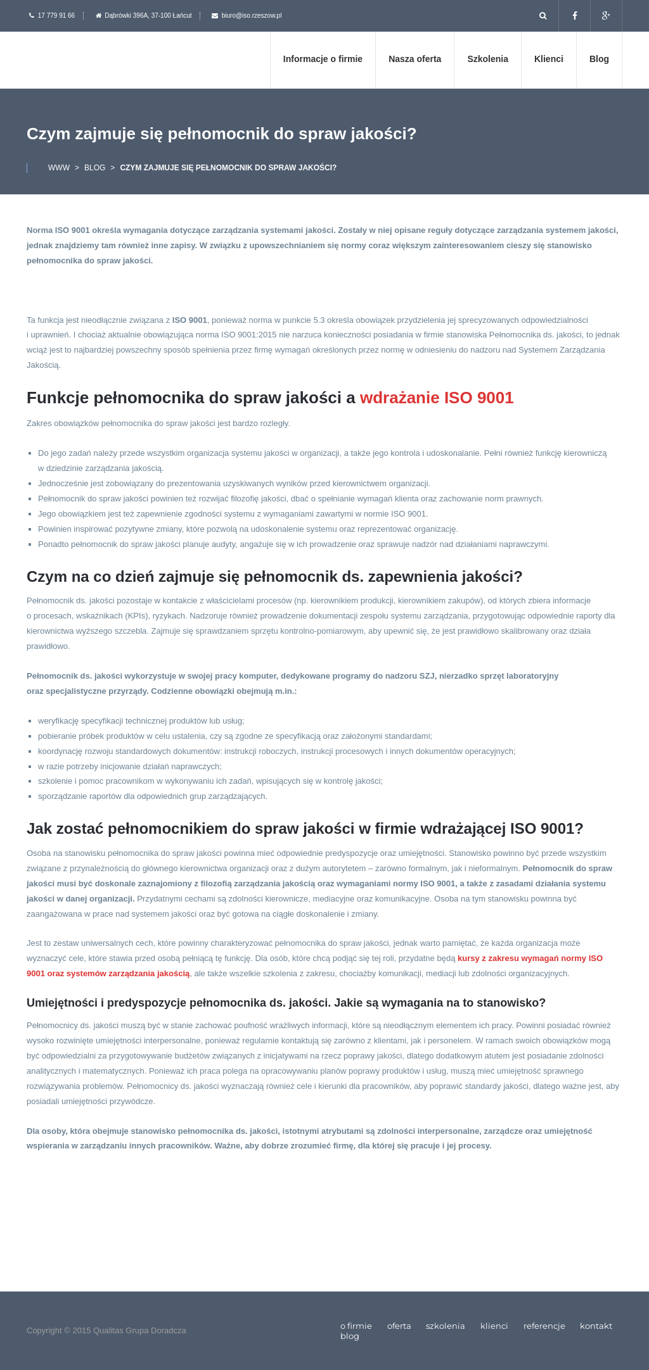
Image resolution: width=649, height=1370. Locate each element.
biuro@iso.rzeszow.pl (252, 15)
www (59, 167)
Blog (94, 167)
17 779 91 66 (56, 15)
